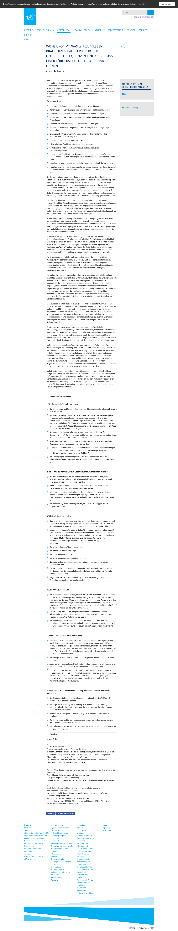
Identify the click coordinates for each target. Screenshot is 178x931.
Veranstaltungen (45, 30)
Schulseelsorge (56, 854)
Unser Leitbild (29, 846)
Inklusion (54, 856)
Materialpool (63, 30)
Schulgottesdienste (83, 854)
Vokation (131, 30)
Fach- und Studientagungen (60, 833)
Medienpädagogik (57, 869)
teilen (123, 47)
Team (26, 830)
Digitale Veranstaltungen (60, 828)
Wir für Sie (28, 828)
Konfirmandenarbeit (58, 859)
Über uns (28, 30)
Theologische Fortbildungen (61, 862)
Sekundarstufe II (82, 846)
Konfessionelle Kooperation (86, 851)
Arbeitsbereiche (115, 30)
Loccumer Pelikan (82, 30)
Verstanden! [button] (166, 4)
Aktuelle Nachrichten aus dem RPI (36, 833)
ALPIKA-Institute (30, 859)
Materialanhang (131, 108)
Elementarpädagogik (58, 836)
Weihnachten (81, 890)
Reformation (81, 830)
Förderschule (51, 813)
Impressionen (29, 851)
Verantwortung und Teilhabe (65, 813)
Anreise (27, 854)
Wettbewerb (55, 880)
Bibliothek (100, 30)
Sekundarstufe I (82, 843)
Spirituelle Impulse (83, 883)
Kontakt (28, 35)
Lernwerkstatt (56, 864)
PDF (125, 94)
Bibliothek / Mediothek (32, 849)
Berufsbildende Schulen (59, 849)
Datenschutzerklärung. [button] (139, 4)
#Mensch (80, 828)
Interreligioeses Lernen (85, 869)
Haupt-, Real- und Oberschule (61, 843)
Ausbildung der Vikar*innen (60, 872)
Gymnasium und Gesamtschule (62, 846)
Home (26, 40)
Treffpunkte (55, 830)
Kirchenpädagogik (57, 867)
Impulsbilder (81, 885)
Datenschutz (107, 830)
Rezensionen (81, 888)
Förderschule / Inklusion (85, 838)
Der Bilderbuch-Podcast (85, 880)
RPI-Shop (143, 30)
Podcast (79, 877)
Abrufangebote (56, 877)
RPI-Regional (55, 875)
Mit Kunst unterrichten (85, 893)
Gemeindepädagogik (84, 867)
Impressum (106, 828)
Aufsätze (80, 833)
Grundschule (55, 841)
